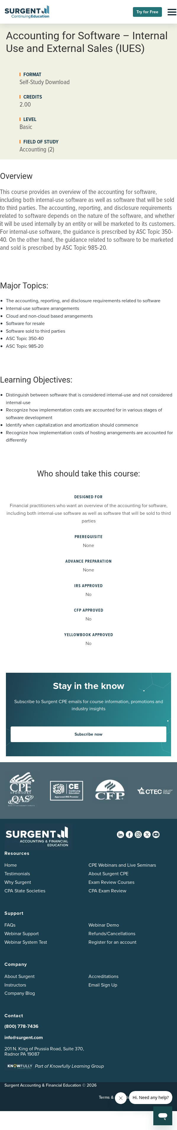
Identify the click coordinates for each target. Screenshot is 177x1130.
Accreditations (103, 976)
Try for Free (147, 12)
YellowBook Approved (88, 635)
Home (10, 865)
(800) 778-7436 (21, 1026)
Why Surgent (17, 882)
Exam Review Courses (111, 882)
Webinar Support (21, 933)
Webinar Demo (104, 925)
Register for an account (112, 942)
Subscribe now (88, 734)
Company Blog (19, 993)
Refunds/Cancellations (112, 933)
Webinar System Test (25, 942)
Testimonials (17, 873)
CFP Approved (88, 610)
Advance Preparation (88, 561)
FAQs (9, 925)
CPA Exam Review (107, 890)
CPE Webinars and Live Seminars (122, 865)
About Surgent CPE (108, 873)
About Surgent (19, 976)
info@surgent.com (23, 1037)
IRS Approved (88, 586)
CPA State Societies (24, 890)
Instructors (15, 985)
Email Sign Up (103, 985)
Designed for (88, 497)
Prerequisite (89, 537)
